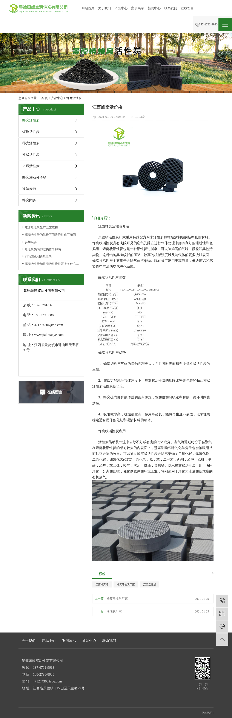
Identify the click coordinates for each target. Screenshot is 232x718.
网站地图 (207, 712)
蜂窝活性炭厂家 (126, 584)
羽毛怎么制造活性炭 (38, 256)
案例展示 (137, 8)
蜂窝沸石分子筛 (34, 177)
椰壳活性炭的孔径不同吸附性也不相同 (50, 234)
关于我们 (104, 8)
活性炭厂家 (114, 611)
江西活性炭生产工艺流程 (41, 227)
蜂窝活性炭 (73, 98)
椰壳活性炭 (31, 143)
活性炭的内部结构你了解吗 (43, 249)
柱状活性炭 (31, 154)
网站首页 (87, 8)
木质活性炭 (31, 166)
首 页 (44, 98)
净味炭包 (29, 189)
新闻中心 (154, 8)
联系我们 (170, 8)
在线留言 (187, 8)
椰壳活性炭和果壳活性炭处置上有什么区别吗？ (53, 264)
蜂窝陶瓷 (29, 200)
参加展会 (31, 242)
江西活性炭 (149, 584)
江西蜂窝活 (101, 584)
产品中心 (121, 8)
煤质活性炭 (31, 132)
